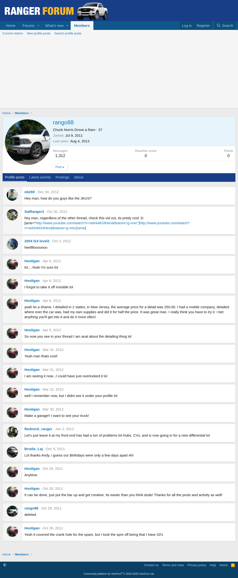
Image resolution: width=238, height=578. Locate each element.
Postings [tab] (62, 177)
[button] (38, 25)
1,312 (60, 156)
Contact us (151, 565)
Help (213, 565)
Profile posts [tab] (15, 177)
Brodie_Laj (33, 449)
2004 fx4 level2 (36, 241)
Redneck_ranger (38, 429)
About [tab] (78, 177)
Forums (29, 25)
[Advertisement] (119, 72)
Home (10, 25)
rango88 (31, 508)
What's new (54, 25)
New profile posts (38, 33)
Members (82, 25)
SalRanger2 (34, 212)
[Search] (225, 25)
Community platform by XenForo (119, 573)
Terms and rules (173, 565)
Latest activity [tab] (40, 177)
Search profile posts (68, 33)
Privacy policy (197, 565)
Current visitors (12, 33)
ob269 (29, 192)
